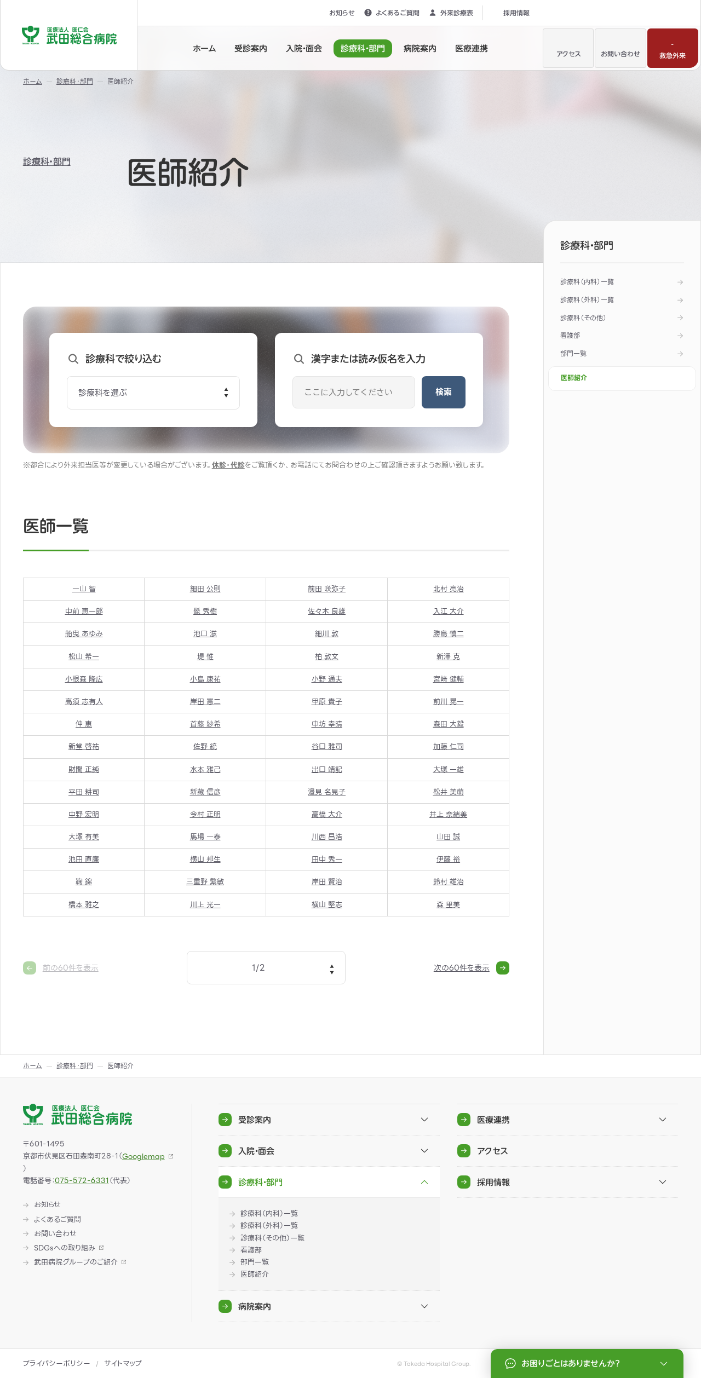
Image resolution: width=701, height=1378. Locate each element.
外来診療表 (450, 12)
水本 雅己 (204, 769)
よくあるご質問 (392, 12)
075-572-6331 (82, 1180)
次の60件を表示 (471, 968)
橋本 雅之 (83, 904)
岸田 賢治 (326, 882)
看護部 (570, 335)
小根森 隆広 (83, 679)
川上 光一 (204, 904)
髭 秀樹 (205, 612)
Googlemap (143, 1156)
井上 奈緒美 (448, 814)
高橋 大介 (326, 814)
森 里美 (448, 904)
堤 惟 (205, 656)
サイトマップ (123, 1363)
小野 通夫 (326, 679)
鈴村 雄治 (448, 882)
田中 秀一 (326, 860)
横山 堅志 (326, 904)
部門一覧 (573, 353)
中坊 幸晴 (326, 724)
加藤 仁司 (448, 747)
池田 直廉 (83, 860)
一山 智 (83, 589)
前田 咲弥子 (327, 589)
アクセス (568, 47)
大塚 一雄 (448, 769)
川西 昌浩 (326, 837)
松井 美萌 (448, 792)
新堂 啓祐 (83, 747)
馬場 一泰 (204, 837)
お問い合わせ (620, 47)
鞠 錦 (84, 882)
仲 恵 (84, 724)
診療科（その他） (583, 318)
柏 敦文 (326, 656)
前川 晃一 (448, 701)
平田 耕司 (83, 792)
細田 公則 (204, 589)
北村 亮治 (448, 589)
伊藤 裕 (448, 860)
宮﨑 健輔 (448, 679)
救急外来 (672, 47)
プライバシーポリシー (56, 1363)
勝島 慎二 (448, 634)
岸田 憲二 (204, 701)
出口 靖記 (326, 769)
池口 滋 (205, 634)
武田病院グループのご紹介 (76, 1262)
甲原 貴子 (326, 701)
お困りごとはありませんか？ (588, 1364)
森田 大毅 (448, 724)
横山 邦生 (204, 860)
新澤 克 (448, 656)
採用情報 (510, 12)
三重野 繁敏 (205, 882)
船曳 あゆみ (83, 634)
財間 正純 (83, 769)
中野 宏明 (83, 814)
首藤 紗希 (204, 724)
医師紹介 (574, 378)
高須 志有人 (83, 701)
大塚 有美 (83, 837)
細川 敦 (326, 634)
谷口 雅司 (326, 747)
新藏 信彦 (204, 792)
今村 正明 (204, 814)
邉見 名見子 (327, 792)
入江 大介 (448, 612)
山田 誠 (448, 837)
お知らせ (336, 12)
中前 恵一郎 (83, 612)
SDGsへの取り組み (64, 1248)
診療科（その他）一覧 (272, 1238)
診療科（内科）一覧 (587, 281)
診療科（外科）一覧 (587, 300)
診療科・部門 (47, 161)
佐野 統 (205, 747)
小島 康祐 (204, 679)
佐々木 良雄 (327, 612)
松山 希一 (83, 656)
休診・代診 (228, 465)
